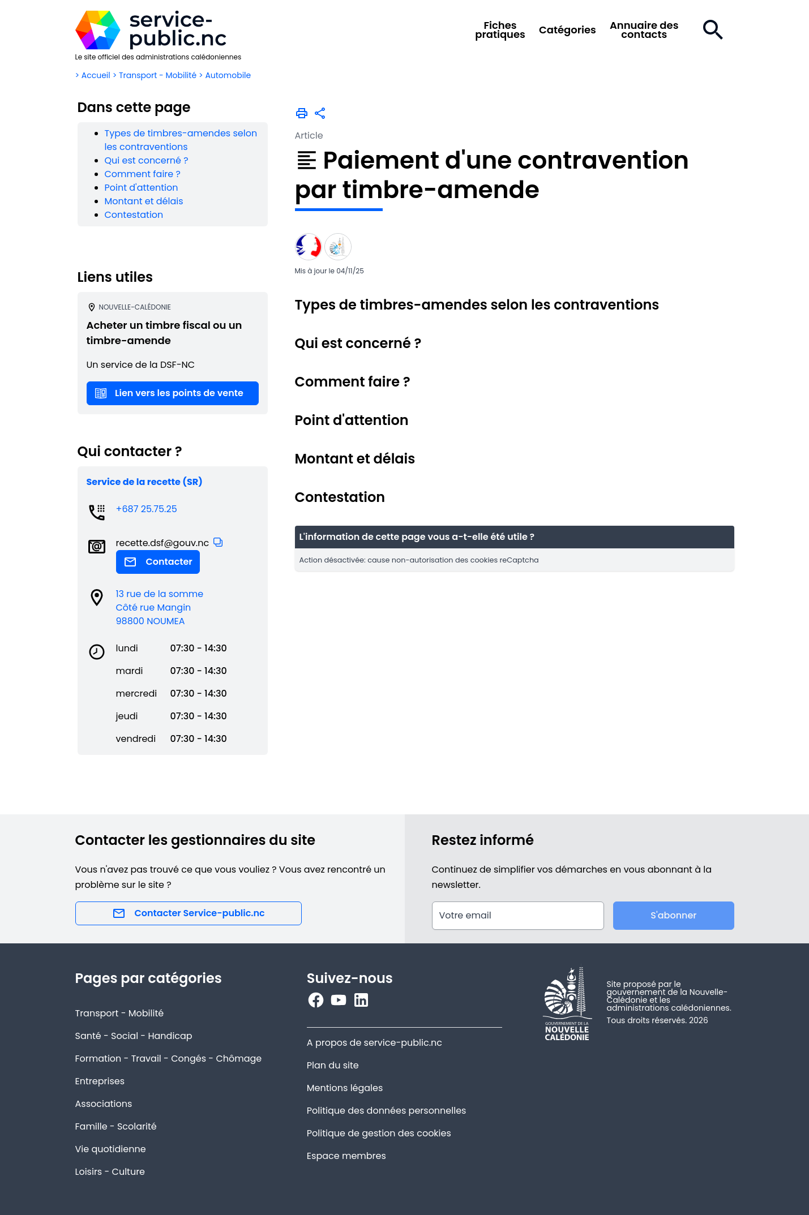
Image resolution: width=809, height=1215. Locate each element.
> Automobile (225, 75)
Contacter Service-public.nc (188, 913)
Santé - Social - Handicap (133, 1035)
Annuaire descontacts (644, 30)
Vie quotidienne (110, 1149)
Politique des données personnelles (386, 1110)
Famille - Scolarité (116, 1126)
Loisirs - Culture (110, 1171)
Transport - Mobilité (119, 1013)
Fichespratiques (500, 30)
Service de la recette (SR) (145, 481)
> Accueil (92, 75)
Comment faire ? (143, 174)
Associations (103, 1103)
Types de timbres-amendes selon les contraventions (181, 140)
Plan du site (333, 1065)
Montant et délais (144, 201)
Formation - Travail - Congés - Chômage (168, 1058)
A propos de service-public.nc (374, 1042)
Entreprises (100, 1081)
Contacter (157, 562)
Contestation (134, 214)
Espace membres (346, 1155)
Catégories (567, 30)
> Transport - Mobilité (154, 75)
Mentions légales (345, 1087)
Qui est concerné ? (147, 160)
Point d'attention (141, 187)
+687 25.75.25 (146, 509)
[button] (217, 542)
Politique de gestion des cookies (379, 1133)
